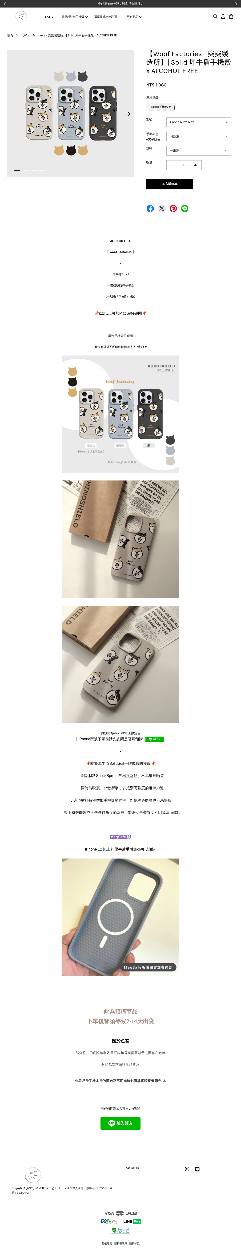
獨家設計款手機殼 (75, 16)
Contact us (132, 1167)
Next (128, 114)
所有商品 (134, 16)
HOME (49, 16)
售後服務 (107, 1243)
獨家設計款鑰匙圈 (107, 16)
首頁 (10, 35)
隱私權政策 (120, 1243)
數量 (149, 162)
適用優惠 (152, 97)
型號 (149, 119)
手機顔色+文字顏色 (153, 136)
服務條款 (134, 1243)
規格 (149, 148)
